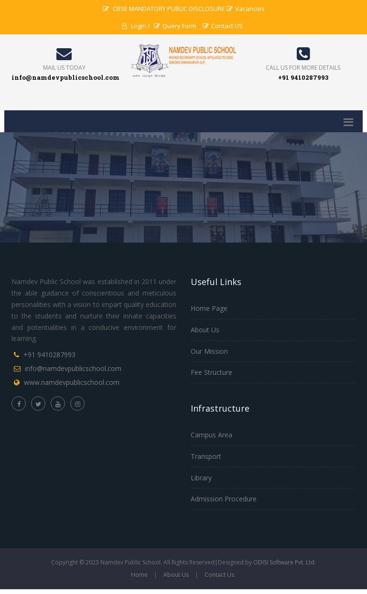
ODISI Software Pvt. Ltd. (284, 562)
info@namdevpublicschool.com (73, 368)
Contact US (223, 25)
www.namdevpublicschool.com (71, 382)
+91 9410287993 (49, 354)
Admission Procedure (224, 498)
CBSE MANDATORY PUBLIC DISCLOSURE (164, 8)
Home (139, 575)
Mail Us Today (64, 68)
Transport (206, 456)
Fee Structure (211, 372)
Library (201, 477)
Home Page (209, 308)
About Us (205, 329)
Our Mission (209, 351)
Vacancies (246, 8)
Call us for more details (303, 68)
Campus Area (211, 434)
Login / (136, 25)
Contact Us (219, 575)
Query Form (175, 25)
